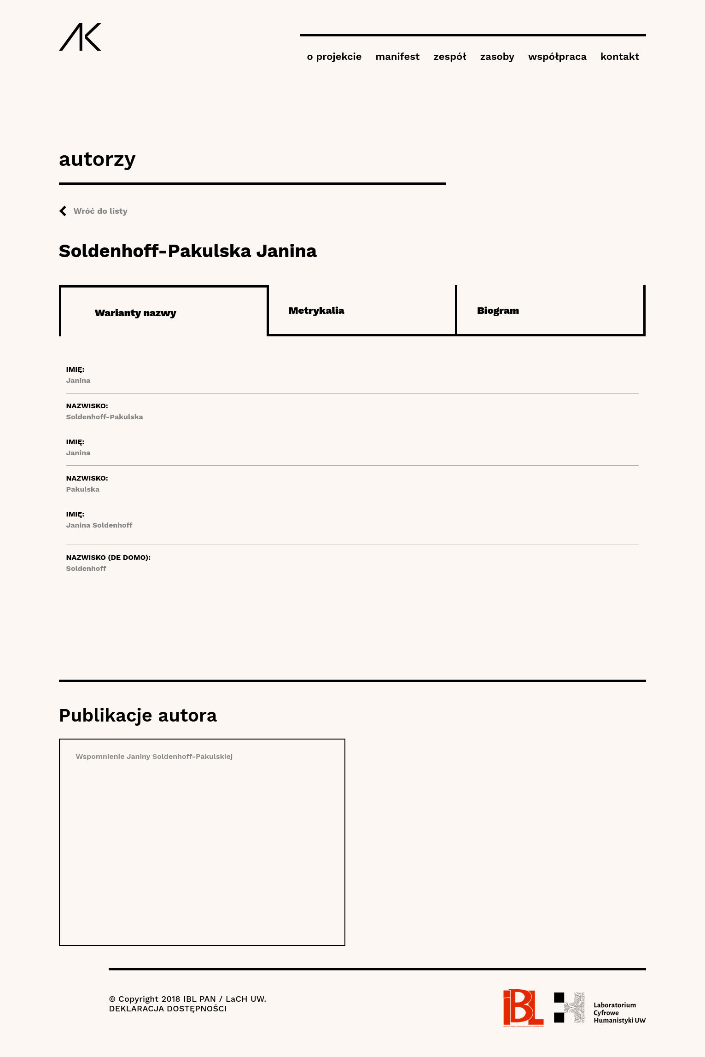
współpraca (557, 56)
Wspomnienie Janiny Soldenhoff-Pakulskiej (154, 756)
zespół (449, 56)
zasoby (497, 56)
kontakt (619, 56)
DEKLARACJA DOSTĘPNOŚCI (168, 1008)
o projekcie (334, 56)
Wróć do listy (101, 211)
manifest (397, 56)
